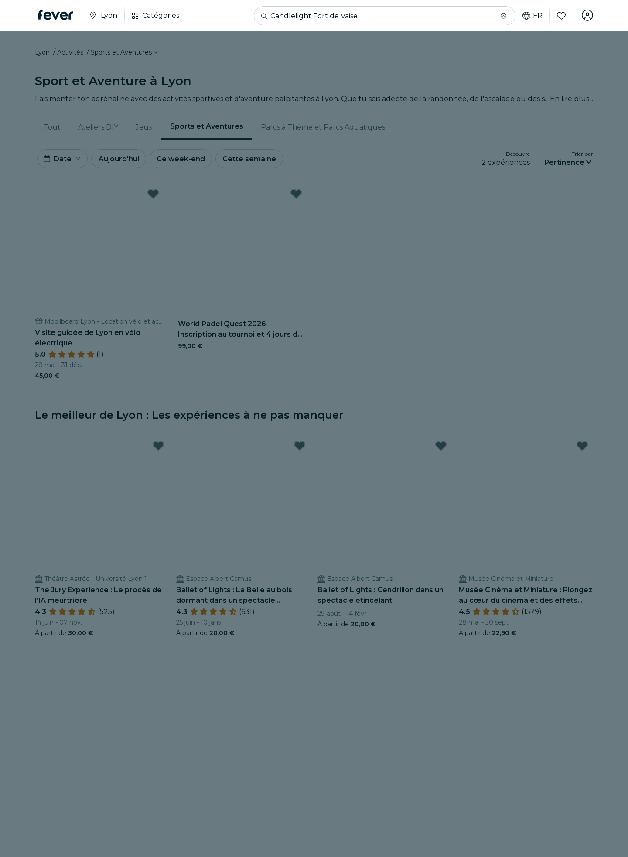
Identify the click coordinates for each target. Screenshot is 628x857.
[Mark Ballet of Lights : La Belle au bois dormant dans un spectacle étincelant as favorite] (299, 448)
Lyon (42, 54)
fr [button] (532, 16)
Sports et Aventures (206, 128)
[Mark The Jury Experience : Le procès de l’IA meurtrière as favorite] (158, 448)
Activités (70, 54)
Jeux (144, 128)
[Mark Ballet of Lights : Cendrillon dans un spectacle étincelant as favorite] (441, 448)
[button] (502, 16)
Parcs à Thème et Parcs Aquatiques (323, 128)
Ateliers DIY (98, 128)
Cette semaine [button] (253, 161)
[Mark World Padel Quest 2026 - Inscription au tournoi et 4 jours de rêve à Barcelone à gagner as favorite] (296, 196)
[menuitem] (52, 128)
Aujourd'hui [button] (120, 161)
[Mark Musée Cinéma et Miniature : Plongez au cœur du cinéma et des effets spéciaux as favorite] (582, 448)
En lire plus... (571, 100)
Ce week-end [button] (183, 161)
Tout (52, 128)
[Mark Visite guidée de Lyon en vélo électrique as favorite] (153, 196)
